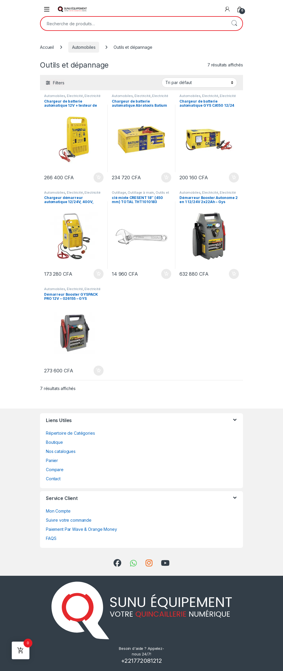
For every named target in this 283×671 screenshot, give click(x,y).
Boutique (54, 442)
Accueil (47, 47)
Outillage (119, 192)
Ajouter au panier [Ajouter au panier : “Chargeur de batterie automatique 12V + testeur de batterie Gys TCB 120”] (99, 178)
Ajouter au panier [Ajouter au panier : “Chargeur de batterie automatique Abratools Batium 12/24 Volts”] (166, 178)
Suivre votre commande (68, 520)
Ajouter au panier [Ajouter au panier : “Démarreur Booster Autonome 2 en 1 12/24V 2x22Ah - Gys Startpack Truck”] (234, 274)
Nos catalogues (61, 451)
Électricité (75, 96)
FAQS (51, 538)
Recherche (234, 23)
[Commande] (199, 83)
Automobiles (83, 47)
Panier (52, 460)
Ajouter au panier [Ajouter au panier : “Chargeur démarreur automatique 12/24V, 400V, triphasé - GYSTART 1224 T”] (99, 274)
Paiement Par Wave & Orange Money (81, 529)
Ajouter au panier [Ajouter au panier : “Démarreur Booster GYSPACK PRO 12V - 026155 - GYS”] (99, 371)
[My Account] (227, 9)
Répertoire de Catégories (70, 433)
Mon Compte (58, 510)
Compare (55, 469)
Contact (53, 478)
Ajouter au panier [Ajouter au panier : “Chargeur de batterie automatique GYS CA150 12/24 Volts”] (234, 178)
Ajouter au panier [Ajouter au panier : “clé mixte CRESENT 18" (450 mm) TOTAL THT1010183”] (166, 274)
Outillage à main (141, 192)
